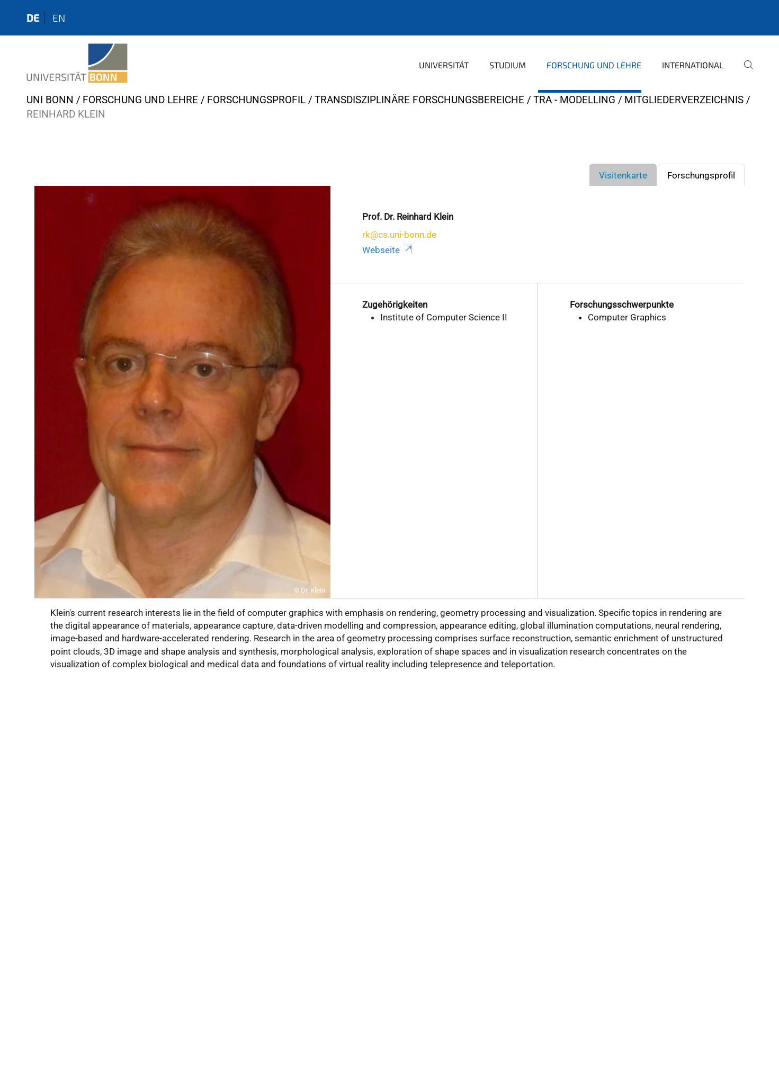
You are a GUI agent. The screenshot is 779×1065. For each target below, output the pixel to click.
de (32, 18)
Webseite (388, 250)
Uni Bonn (50, 100)
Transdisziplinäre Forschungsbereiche (419, 100)
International (692, 65)
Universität (444, 65)
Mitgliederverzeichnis (684, 100)
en (58, 18)
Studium (507, 65)
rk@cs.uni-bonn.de (399, 234)
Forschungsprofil (256, 100)
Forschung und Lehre (594, 65)
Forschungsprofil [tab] (701, 175)
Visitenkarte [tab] (623, 175)
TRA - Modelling (574, 100)
